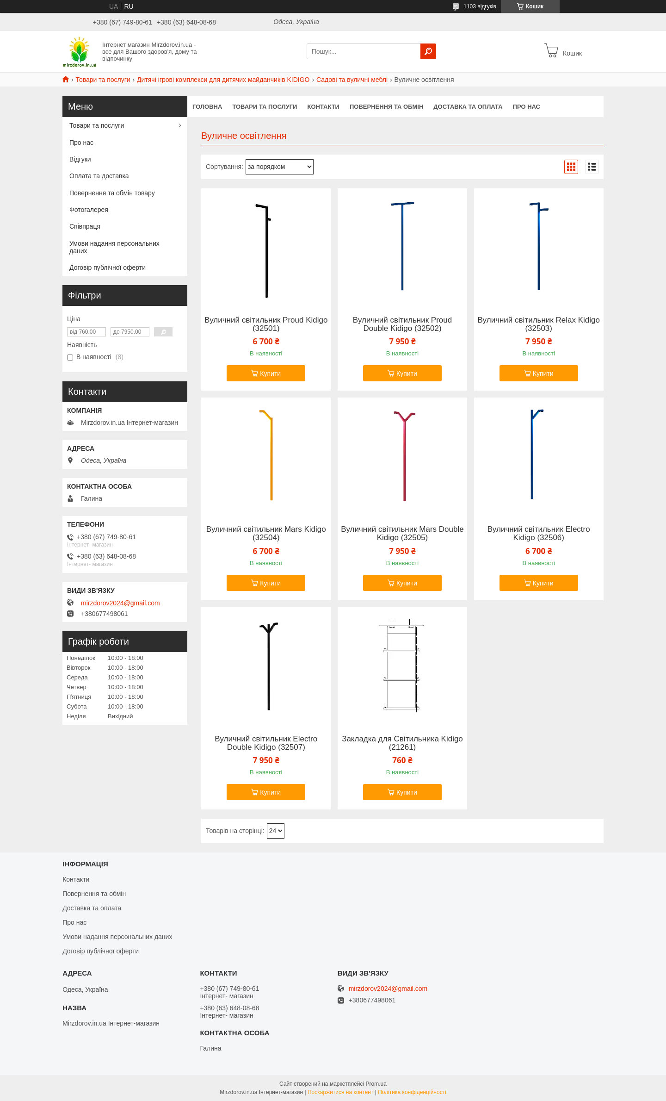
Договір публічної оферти (107, 267)
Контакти (323, 106)
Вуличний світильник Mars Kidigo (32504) (266, 533)
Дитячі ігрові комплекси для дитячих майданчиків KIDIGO (223, 79)
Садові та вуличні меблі (352, 79)
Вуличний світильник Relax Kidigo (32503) (538, 324)
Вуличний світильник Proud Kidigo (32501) (265, 324)
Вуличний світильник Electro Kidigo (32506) (538, 533)
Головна (207, 106)
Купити (270, 373)
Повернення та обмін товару (112, 193)
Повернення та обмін (386, 106)
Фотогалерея (88, 209)
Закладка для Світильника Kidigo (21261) (402, 743)
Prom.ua (376, 1084)
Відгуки (80, 159)
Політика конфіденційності (412, 1092)
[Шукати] (428, 51)
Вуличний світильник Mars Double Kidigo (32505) (402, 533)
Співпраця (84, 226)
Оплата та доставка (99, 176)
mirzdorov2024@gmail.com (120, 603)
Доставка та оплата (467, 106)
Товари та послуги (102, 79)
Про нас (526, 106)
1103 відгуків (479, 6)
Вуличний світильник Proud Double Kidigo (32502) (402, 324)
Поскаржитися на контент (340, 1092)
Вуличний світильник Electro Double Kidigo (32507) (266, 743)
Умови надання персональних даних (114, 247)
